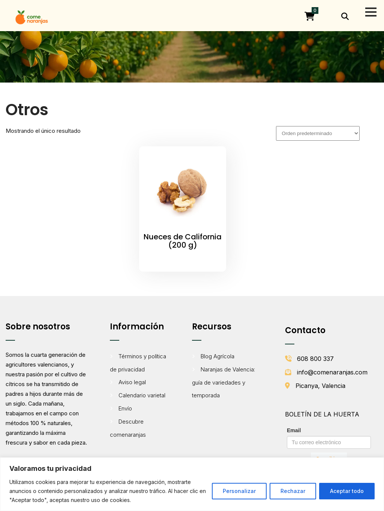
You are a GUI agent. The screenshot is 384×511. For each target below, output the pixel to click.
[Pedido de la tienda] (318, 133)
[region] (192, 484)
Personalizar (239, 491)
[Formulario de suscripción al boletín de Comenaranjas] (329, 445)
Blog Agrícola (217, 356)
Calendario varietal (141, 395)
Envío (125, 408)
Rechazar (292, 491)
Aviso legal (132, 382)
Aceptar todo (347, 491)
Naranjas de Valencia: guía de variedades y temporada (223, 382)
